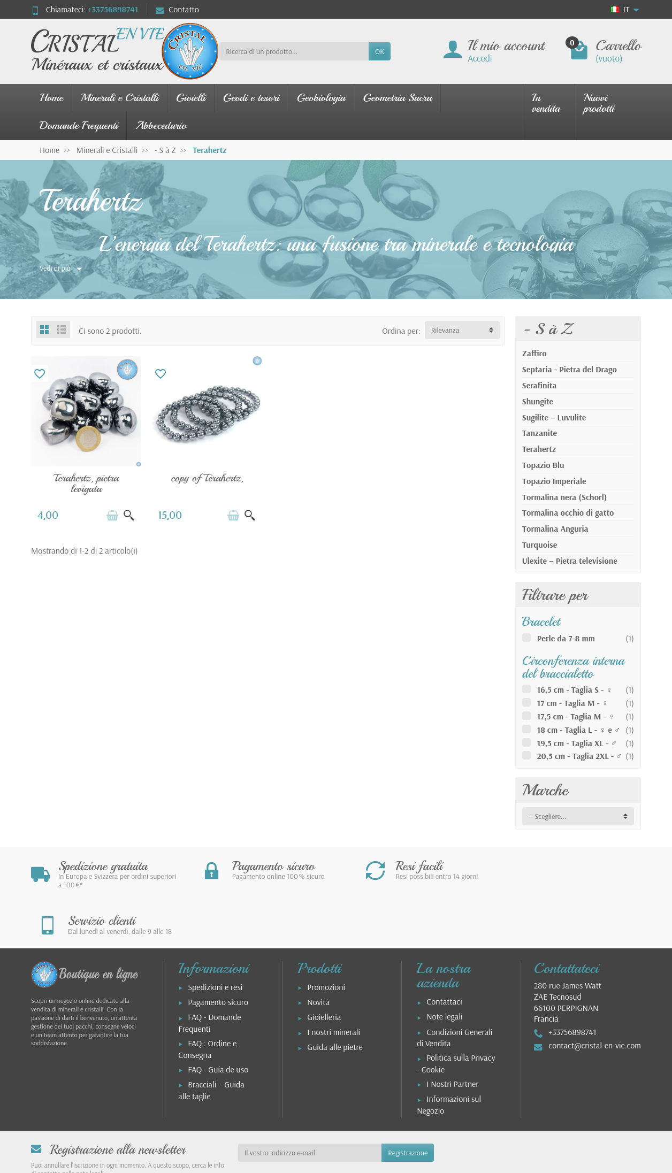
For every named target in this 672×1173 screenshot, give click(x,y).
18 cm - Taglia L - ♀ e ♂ (579, 729)
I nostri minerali (333, 985)
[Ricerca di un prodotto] (294, 51)
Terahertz (539, 448)
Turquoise (540, 544)
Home (51, 97)
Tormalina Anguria (555, 528)
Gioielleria (324, 970)
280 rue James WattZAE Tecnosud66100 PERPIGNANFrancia (567, 956)
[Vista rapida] (129, 516)
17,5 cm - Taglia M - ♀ (576, 716)
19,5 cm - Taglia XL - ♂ (577, 743)
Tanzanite (539, 432)
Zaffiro (534, 353)
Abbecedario (160, 125)
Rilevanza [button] (445, 330)
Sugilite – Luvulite (554, 417)
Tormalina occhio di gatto (568, 512)
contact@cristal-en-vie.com (594, 999)
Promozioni (326, 941)
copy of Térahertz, (207, 478)
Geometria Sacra (397, 97)
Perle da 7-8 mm (566, 638)
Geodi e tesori (251, 97)
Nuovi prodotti (599, 103)
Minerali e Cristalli (119, 97)
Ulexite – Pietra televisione (569, 560)
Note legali (444, 970)
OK (379, 51)
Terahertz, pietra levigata (86, 483)
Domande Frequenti (79, 125)
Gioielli (190, 97)
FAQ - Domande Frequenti (209, 976)
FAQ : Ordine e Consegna (207, 1003)
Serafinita (539, 385)
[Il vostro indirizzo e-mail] (310, 1107)
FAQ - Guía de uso (218, 1023)
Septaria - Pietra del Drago (569, 369)
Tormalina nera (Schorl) (564, 497)
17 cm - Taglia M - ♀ (572, 702)
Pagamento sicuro (218, 955)
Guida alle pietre (335, 1000)
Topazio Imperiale (554, 481)
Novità (318, 955)
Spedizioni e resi (215, 941)
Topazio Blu (543, 464)
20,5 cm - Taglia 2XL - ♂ (580, 755)
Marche (545, 790)
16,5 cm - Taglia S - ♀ (575, 689)
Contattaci (444, 955)
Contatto (177, 9)
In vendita (546, 103)
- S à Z (547, 329)
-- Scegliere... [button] (548, 816)
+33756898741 (113, 9)
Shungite (537, 401)
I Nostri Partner (452, 1037)
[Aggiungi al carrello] (112, 516)
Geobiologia (321, 97)
